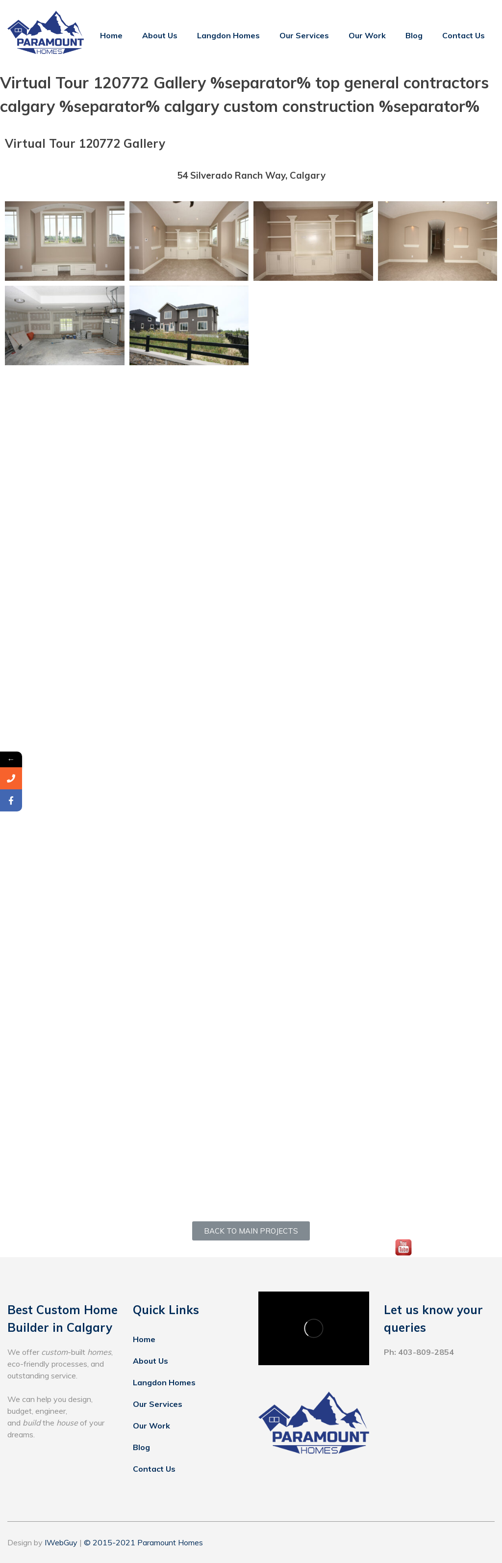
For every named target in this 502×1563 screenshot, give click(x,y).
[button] (251, 1230)
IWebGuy (61, 1542)
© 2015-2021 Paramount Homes (143, 1542)
